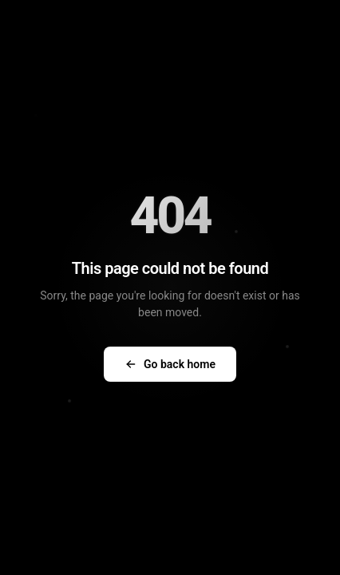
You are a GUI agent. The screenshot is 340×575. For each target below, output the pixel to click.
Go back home (170, 364)
